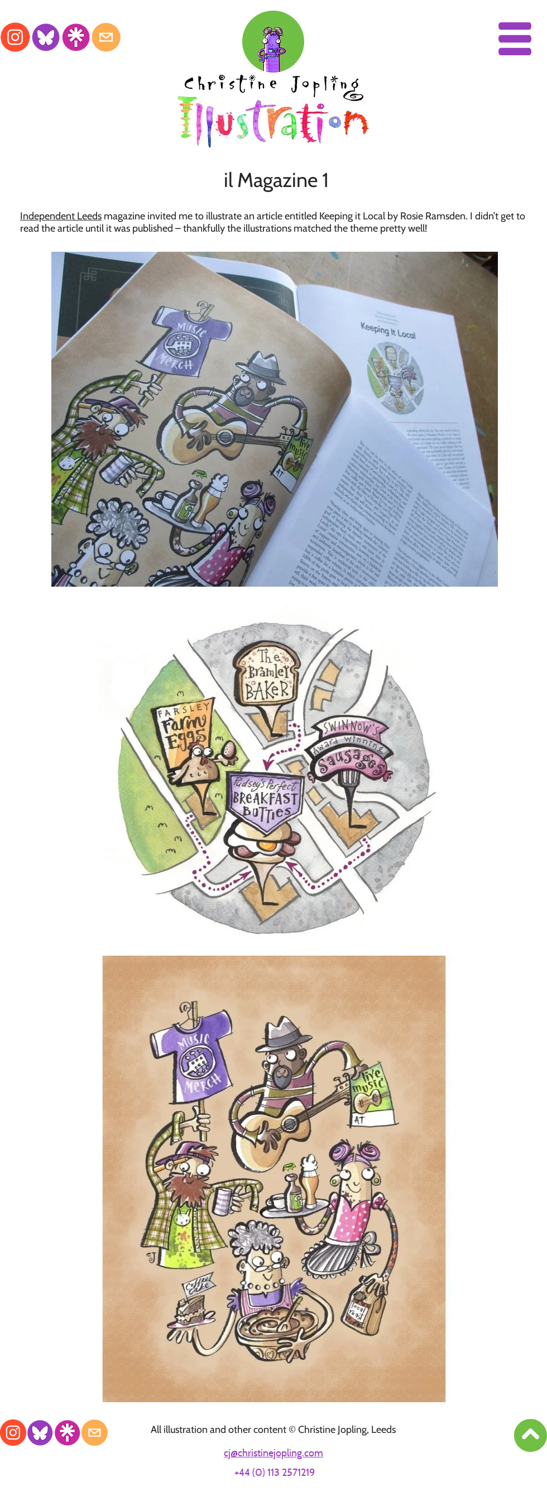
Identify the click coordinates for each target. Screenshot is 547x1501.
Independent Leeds (61, 216)
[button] (514, 38)
